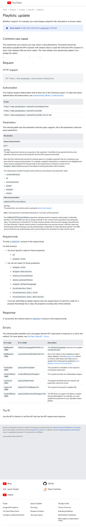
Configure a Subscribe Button (13, 515)
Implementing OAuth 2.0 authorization (48, 95)
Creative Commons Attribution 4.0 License (66, 427)
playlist (15, 241)
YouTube (17, 2)
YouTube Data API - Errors (38, 336)
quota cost (45, 28)
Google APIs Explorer (10, 507)
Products (13, 10)
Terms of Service (64, 507)
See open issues (37, 515)
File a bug (34, 507)
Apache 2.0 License (37, 430)
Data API (31, 10)
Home (5, 10)
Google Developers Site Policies (69, 430)
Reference (40, 10)
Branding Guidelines (65, 511)
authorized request (45, 208)
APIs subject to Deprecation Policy (68, 520)
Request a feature (37, 511)
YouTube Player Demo (11, 511)
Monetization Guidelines (67, 515)
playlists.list (70, 356)
